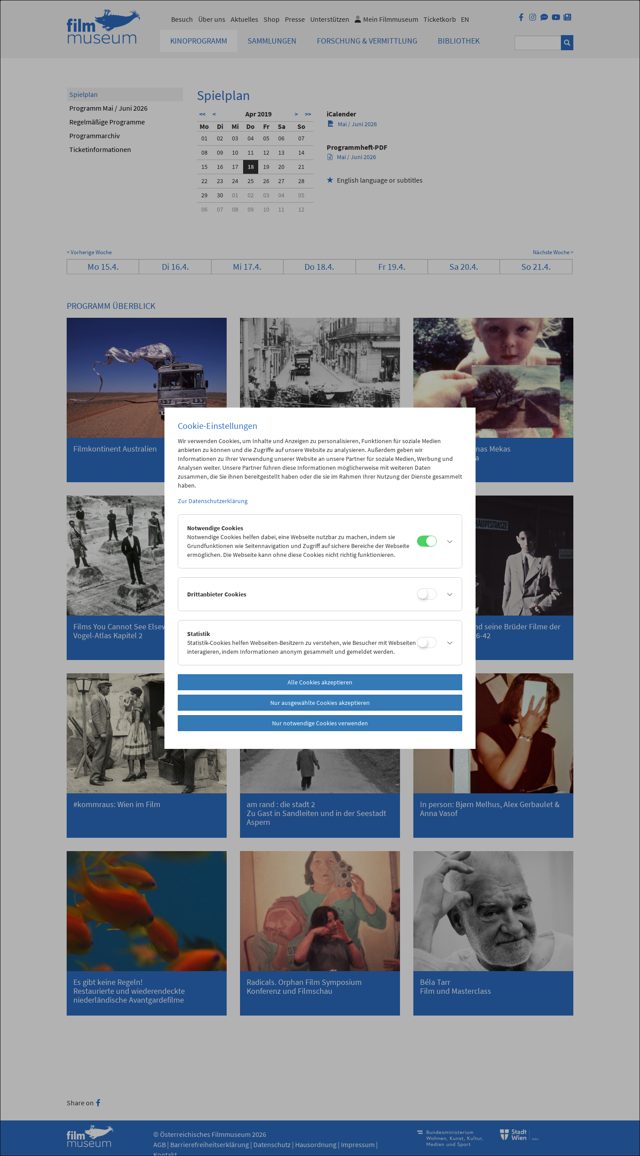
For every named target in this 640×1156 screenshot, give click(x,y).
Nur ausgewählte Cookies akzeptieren (320, 703)
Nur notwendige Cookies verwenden (320, 723)
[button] (447, 541)
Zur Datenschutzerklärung (213, 501)
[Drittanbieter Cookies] (427, 594)
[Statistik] (427, 642)
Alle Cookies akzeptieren (320, 682)
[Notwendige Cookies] (427, 541)
